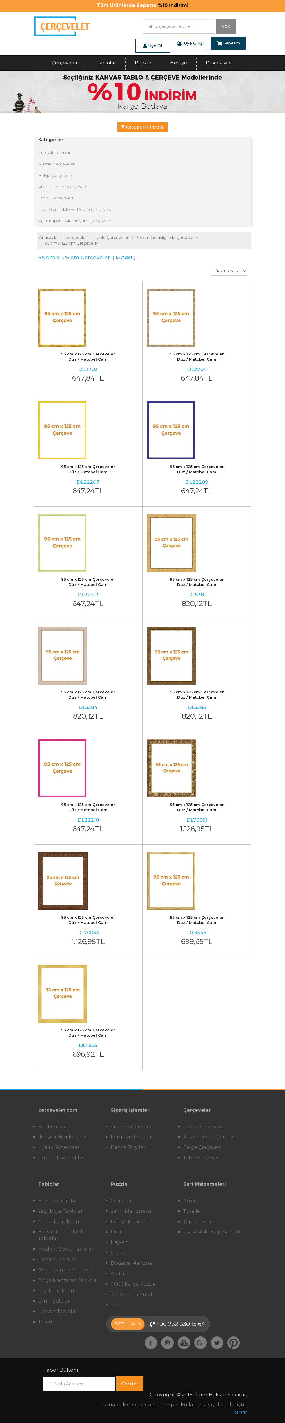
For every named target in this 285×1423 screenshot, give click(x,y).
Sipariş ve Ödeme (132, 1126)
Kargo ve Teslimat (132, 1137)
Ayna (189, 1200)
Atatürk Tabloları (58, 1221)
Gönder (129, 1383)
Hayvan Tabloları (58, 1311)
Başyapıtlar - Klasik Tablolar (61, 1235)
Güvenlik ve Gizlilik (60, 1158)
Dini (116, 1232)
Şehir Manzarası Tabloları (68, 1270)
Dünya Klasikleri (130, 1221)
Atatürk (120, 1273)
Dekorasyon (219, 63)
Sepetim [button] (229, 43)
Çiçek (117, 1252)
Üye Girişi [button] (190, 43)
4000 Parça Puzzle (133, 1284)
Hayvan (119, 1242)
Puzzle (143, 63)
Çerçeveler (65, 63)
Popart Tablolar (57, 1259)
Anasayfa (48, 237)
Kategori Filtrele (142, 127)
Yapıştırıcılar (198, 1221)
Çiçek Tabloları (56, 1291)
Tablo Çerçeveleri (55, 198)
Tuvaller (192, 1211)
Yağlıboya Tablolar (60, 1211)
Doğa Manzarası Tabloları (69, 1280)
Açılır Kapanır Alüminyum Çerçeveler (74, 220)
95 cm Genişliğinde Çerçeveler (167, 237)
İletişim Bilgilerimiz (61, 1137)
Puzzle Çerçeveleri (56, 164)
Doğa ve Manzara (132, 1263)
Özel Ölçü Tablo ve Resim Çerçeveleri (76, 209)
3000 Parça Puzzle (133, 1294)
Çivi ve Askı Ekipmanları (211, 1232)
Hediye (178, 63)
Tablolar (106, 63)
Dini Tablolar (54, 1301)
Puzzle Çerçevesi (203, 1126)
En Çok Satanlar (54, 152)
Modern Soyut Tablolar (66, 1249)
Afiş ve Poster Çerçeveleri (64, 186)
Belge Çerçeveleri (56, 175)
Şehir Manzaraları (132, 1211)
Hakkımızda (52, 1126)
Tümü (45, 1322)
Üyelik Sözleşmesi (59, 1147)
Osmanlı (121, 1200)
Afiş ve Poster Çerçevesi (211, 1137)
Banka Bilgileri (129, 1147)
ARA (226, 26)
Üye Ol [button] (152, 45)
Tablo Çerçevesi (202, 1158)
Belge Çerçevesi (202, 1147)
